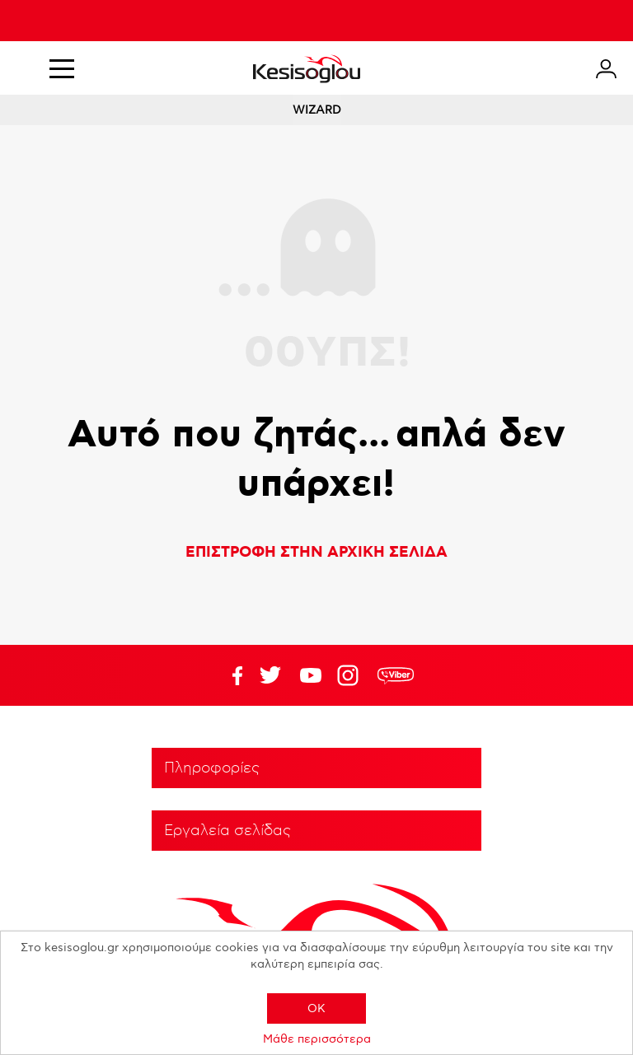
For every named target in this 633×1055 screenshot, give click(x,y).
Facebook (230, 675)
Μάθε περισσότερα (317, 1039)
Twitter (311, 675)
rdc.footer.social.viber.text (395, 675)
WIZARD (317, 110)
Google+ (351, 675)
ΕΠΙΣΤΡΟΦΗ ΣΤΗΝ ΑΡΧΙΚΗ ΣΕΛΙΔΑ (316, 553)
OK (316, 1008)
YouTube (270, 675)
